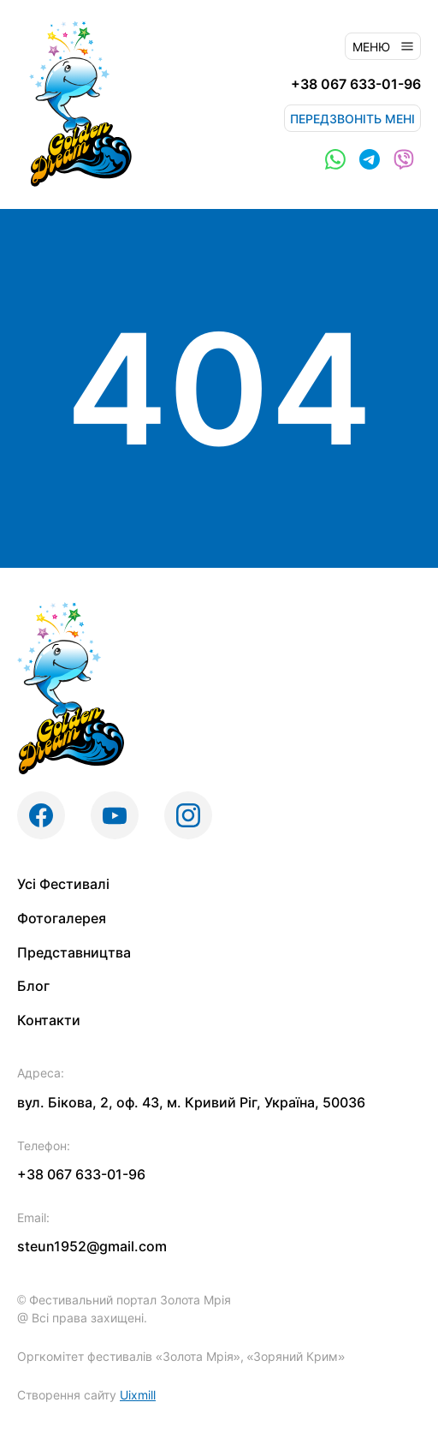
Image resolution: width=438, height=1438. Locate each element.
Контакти (48, 1020)
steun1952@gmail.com (92, 1246)
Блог (33, 985)
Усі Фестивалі (63, 883)
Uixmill (138, 1394)
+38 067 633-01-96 (356, 84)
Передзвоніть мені (352, 118)
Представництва (74, 952)
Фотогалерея (61, 918)
